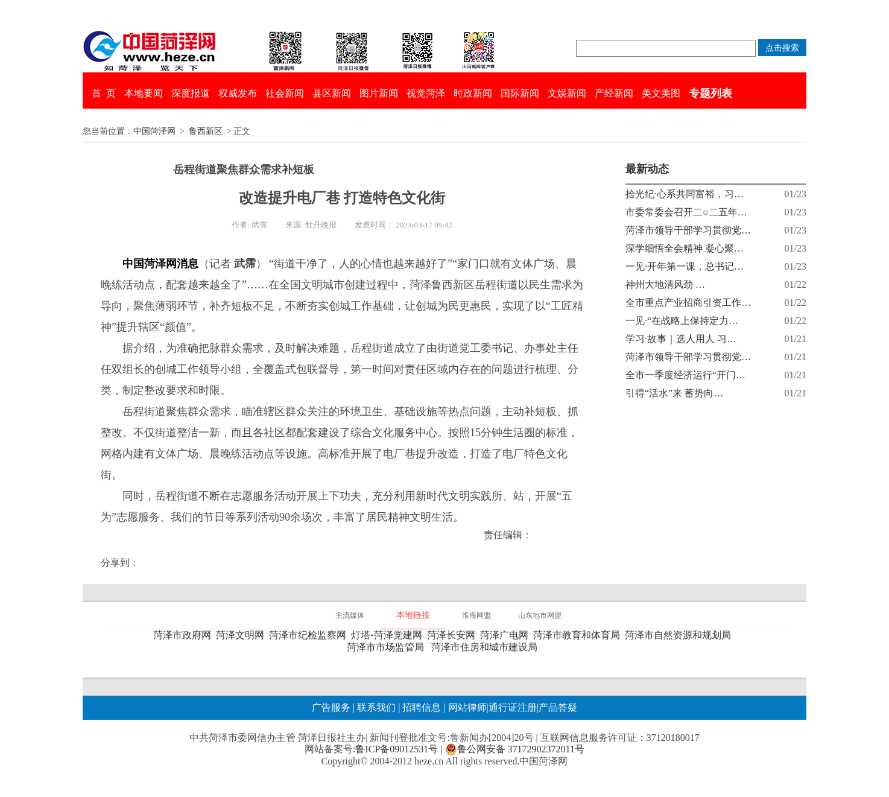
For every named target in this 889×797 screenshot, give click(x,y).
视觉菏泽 (426, 93)
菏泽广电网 (506, 635)
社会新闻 (284, 93)
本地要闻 (143, 93)
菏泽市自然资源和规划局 (680, 635)
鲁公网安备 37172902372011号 (514, 749)
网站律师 (466, 707)
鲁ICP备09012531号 (396, 749)
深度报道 (190, 93)
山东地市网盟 (540, 615)
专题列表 (710, 93)
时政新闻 (473, 93)
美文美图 (661, 93)
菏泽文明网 (242, 635)
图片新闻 (378, 93)
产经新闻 (614, 93)
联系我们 (376, 707)
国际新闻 (520, 93)
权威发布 (237, 93)
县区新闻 (331, 93)
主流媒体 (349, 615)
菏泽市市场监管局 (388, 647)
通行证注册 (513, 707)
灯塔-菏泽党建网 (388, 635)
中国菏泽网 (154, 131)
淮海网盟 (476, 615)
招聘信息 (421, 707)
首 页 (104, 93)
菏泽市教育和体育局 (579, 635)
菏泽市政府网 (184, 635)
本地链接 (413, 615)
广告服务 (331, 707)
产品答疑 (558, 707)
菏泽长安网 (453, 635)
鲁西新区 (206, 131)
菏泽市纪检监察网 (310, 635)
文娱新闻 (567, 93)
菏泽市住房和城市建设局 (486, 647)
